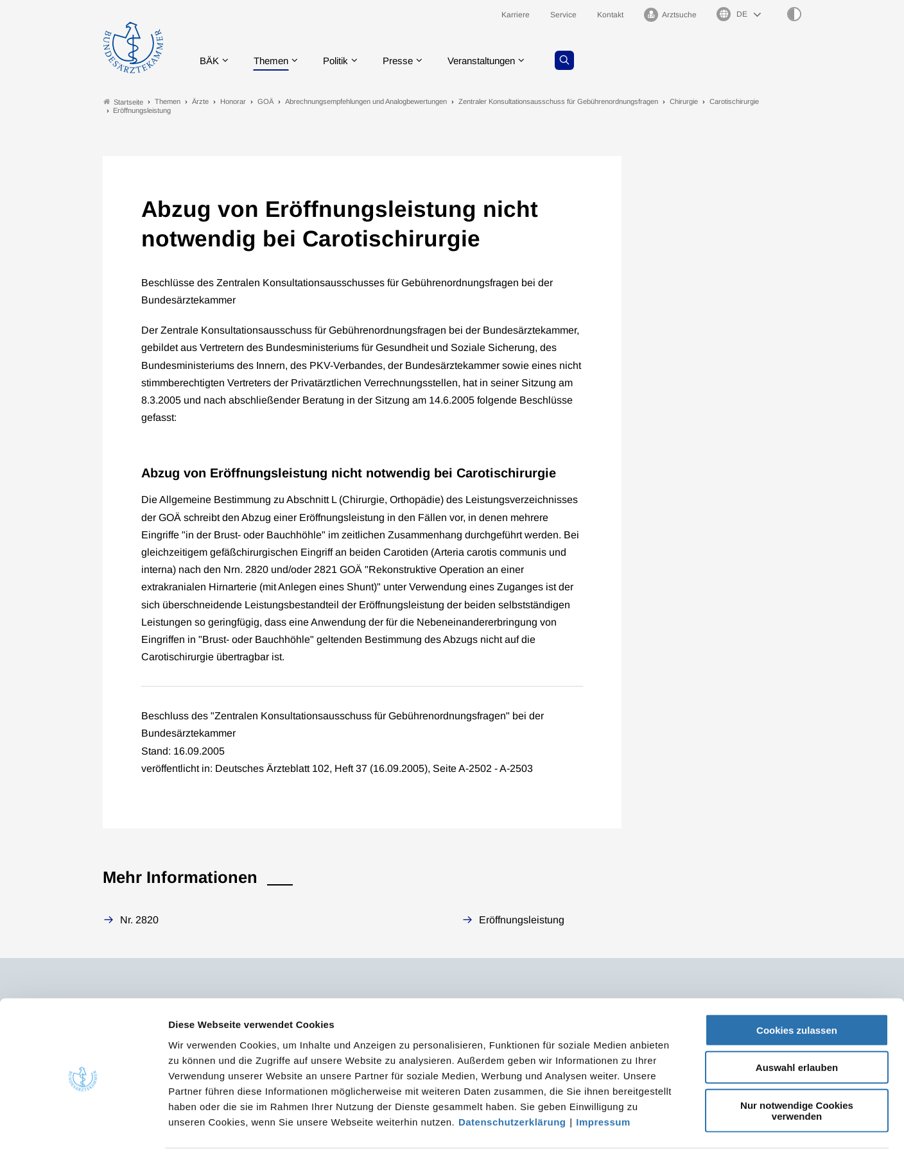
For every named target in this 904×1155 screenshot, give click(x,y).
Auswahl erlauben (797, 1023)
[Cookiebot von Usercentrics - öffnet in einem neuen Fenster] (83, 1130)
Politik (343, 60)
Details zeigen (683, 1129)
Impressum (603, 1077)
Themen (276, 60)
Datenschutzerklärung (512, 1077)
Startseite (123, 102)
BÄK (211, 60)
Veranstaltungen (496, 60)
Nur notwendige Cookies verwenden (796, 1066)
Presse (408, 60)
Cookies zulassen (796, 985)
